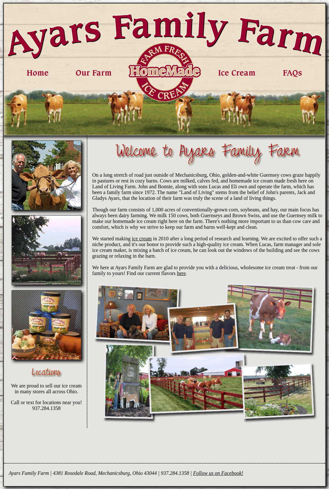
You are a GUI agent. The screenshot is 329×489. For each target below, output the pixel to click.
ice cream (142, 238)
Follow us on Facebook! (218, 473)
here (181, 273)
